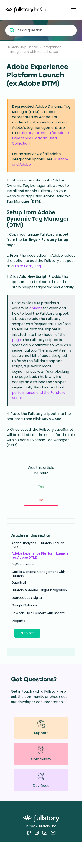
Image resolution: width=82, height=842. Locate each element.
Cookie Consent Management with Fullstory (38, 574)
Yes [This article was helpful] (41, 486)
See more (27, 633)
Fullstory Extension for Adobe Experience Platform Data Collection (40, 138)
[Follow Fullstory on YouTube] (44, 832)
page (16, 339)
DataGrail (19, 582)
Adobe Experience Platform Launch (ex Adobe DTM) (40, 555)
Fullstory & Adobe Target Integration (39, 590)
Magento (18, 621)
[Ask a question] (41, 30)
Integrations (52, 47)
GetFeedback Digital (27, 598)
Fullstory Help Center (22, 47)
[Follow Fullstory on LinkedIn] (37, 832)
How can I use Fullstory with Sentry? (39, 613)
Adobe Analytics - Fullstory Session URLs (38, 545)
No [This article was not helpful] (41, 500)
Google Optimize (24, 605)
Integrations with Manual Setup (34, 51)
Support (41, 727)
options (35, 308)
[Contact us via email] (53, 832)
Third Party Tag (27, 266)
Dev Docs (41, 780)
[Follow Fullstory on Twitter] (28, 832)
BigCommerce (23, 564)
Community (41, 754)
